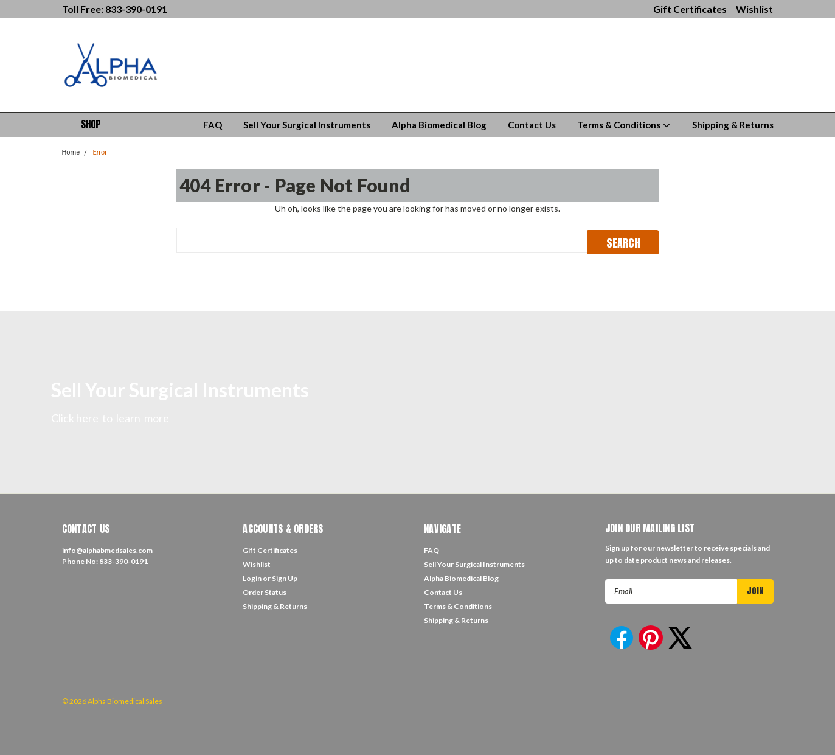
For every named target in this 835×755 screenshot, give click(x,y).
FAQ (212, 124)
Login (252, 577)
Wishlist (754, 9)
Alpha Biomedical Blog (439, 124)
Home (71, 152)
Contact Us (532, 124)
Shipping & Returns (733, 124)
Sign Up (284, 577)
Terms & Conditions (624, 124)
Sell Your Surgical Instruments (306, 124)
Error (99, 152)
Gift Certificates (690, 9)
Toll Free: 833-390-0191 (114, 9)
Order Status (264, 591)
